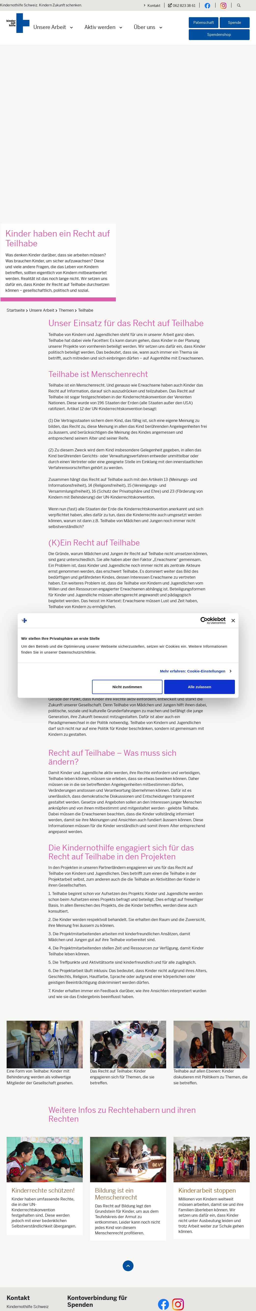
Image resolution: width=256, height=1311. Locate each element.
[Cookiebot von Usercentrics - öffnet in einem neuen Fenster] (204, 620)
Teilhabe (85, 136)
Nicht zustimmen (127, 686)
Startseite (16, 136)
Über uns (144, 27)
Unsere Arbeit (49, 27)
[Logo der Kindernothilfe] (18, 23)
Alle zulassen (199, 686)
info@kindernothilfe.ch (27, 1165)
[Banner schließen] (233, 620)
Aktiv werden (99, 27)
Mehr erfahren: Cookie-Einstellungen (192, 671)
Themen (66, 136)
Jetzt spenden (80, 1166)
